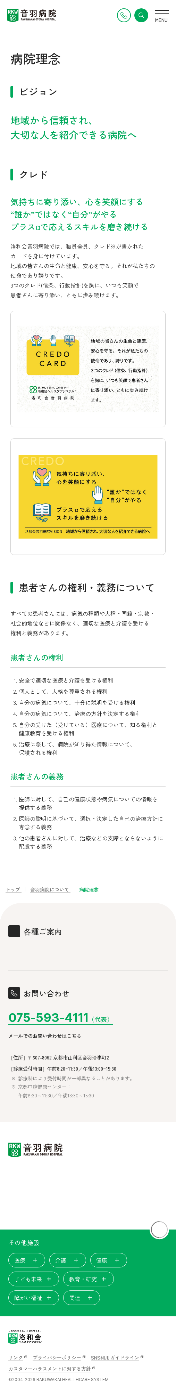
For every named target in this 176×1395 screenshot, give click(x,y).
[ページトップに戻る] (159, 1229)
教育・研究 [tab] (88, 1279)
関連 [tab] (81, 1297)
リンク (15, 1357)
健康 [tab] (108, 1260)
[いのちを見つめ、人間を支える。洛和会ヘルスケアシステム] (25, 1337)
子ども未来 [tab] (33, 1279)
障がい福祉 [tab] (33, 1297)
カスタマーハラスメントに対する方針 (49, 1368)
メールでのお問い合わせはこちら (44, 1036)
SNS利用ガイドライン (115, 1357)
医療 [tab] (26, 1260)
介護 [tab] (67, 1260)
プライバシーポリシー (57, 1357)
